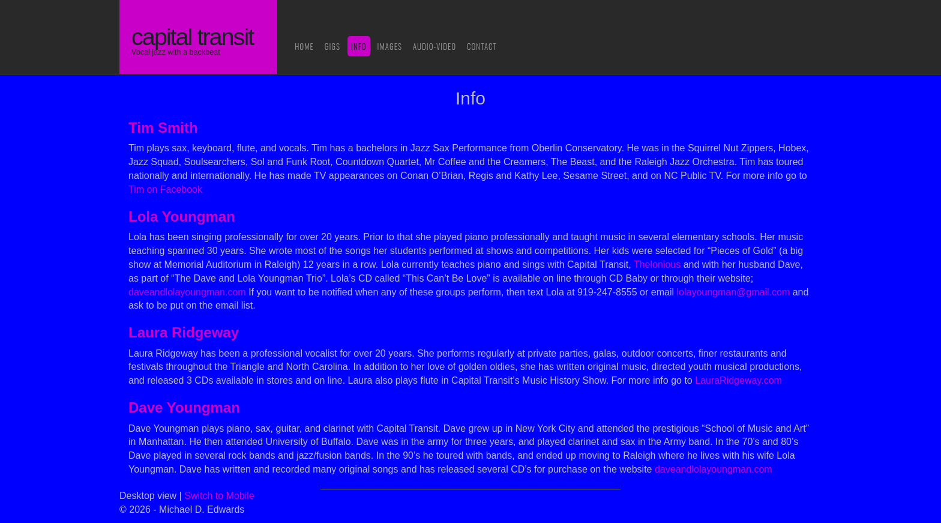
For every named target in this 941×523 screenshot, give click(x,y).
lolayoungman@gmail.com (733, 292)
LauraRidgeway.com (738, 380)
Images (389, 46)
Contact (482, 46)
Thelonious (657, 264)
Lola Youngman (181, 216)
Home (304, 46)
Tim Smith (163, 127)
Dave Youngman (184, 407)
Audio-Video (434, 46)
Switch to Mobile (219, 496)
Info (359, 46)
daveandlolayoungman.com (187, 292)
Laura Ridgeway (183, 332)
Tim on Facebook (165, 189)
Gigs (332, 46)
